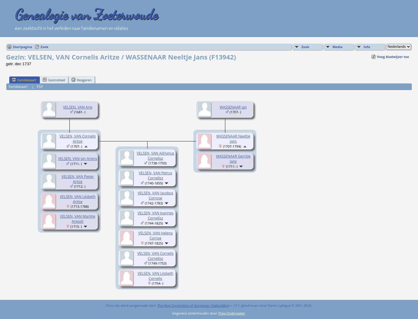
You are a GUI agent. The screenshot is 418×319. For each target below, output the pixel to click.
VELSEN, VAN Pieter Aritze (77, 179)
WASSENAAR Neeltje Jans (233, 139)
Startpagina (22, 47)
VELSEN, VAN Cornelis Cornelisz (155, 256)
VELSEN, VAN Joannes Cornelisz (156, 215)
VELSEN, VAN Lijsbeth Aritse (77, 199)
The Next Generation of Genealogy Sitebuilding (193, 305)
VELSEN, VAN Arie (77, 107)
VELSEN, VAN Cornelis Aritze (78, 139)
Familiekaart (24, 79)
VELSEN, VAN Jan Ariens (77, 158)
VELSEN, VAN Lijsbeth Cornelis (155, 276)
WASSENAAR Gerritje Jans (233, 159)
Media (337, 47)
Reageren (82, 79)
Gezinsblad (54, 79)
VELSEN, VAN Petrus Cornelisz (155, 175)
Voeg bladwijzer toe (393, 56)
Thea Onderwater (231, 313)
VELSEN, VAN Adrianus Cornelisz (155, 156)
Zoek (44, 47)
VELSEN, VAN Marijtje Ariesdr (77, 219)
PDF (40, 86)
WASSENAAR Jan (233, 107)
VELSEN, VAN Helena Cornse (155, 236)
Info (367, 47)
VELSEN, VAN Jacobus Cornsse (155, 195)
